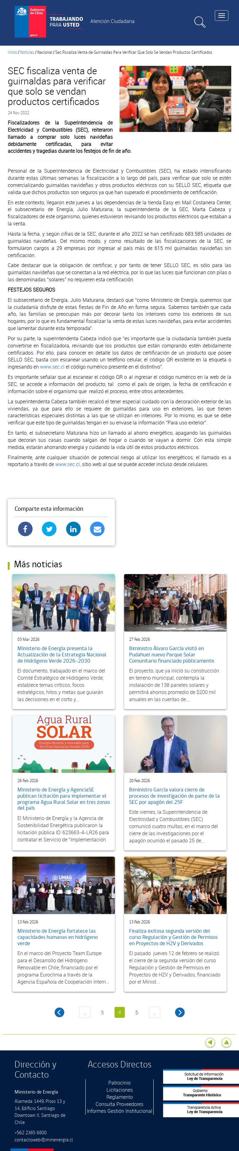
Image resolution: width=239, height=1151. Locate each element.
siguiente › (180, 1012)
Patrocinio (119, 1082)
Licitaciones (119, 1089)
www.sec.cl (52, 366)
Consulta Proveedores (119, 1104)
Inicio (12, 52)
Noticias (27, 52)
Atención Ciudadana (112, 21)
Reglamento (119, 1097)
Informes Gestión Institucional (119, 1111)
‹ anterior (59, 1012)
